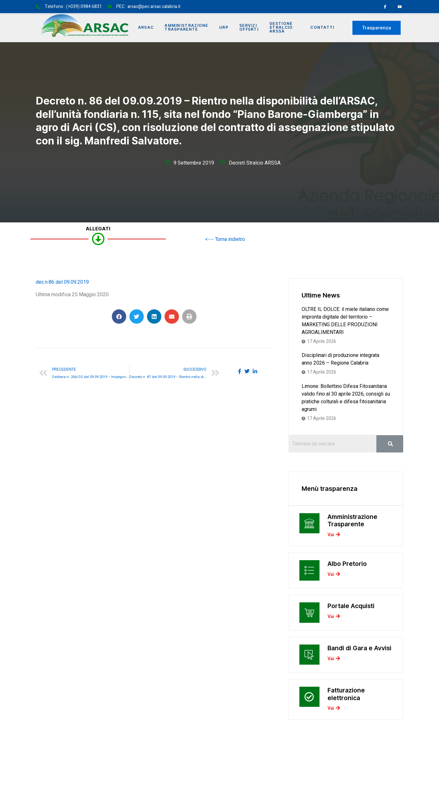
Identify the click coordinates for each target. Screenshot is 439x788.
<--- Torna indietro (225, 239)
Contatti (323, 27)
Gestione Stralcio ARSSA (284, 27)
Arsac (147, 27)
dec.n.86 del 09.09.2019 (62, 282)
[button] (119, 316)
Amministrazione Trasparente (188, 27)
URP (225, 27)
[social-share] (239, 371)
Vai (333, 537)
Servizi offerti (251, 27)
